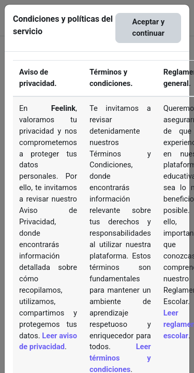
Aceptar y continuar (148, 27)
